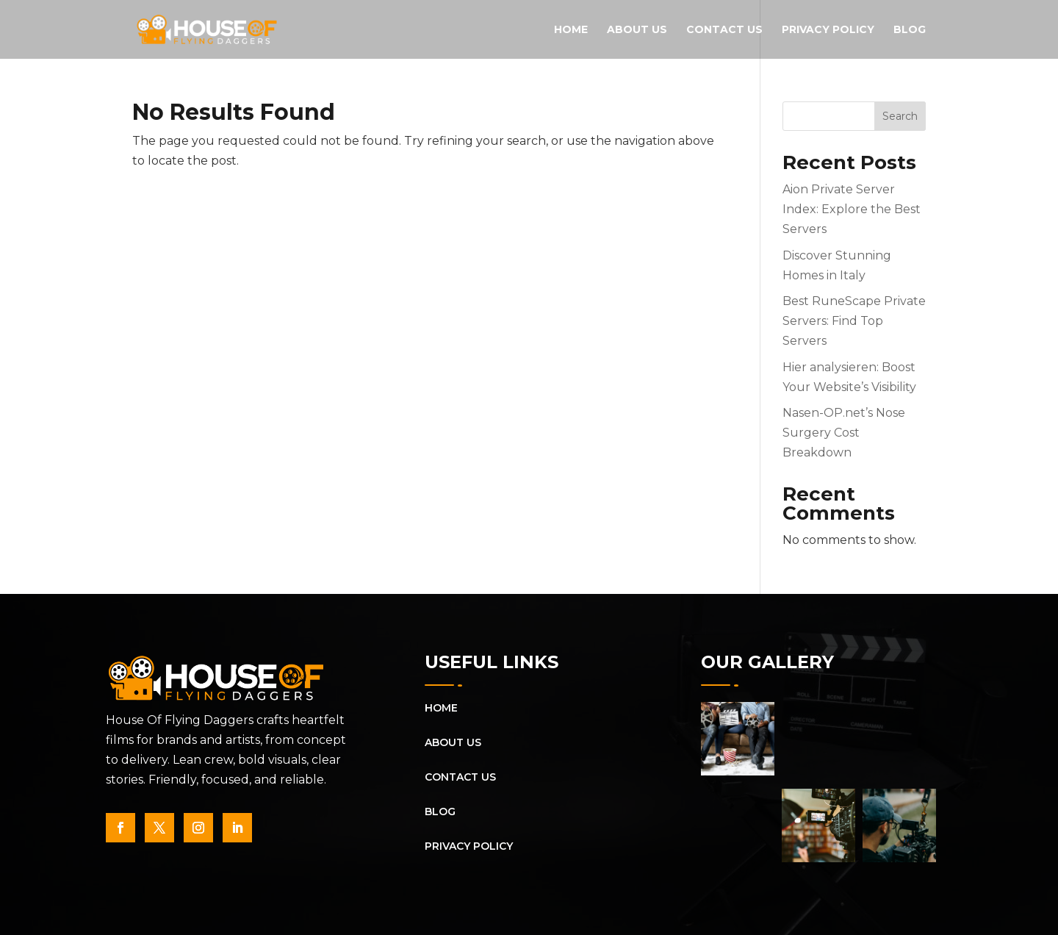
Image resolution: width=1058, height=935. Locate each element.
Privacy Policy (828, 30)
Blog (909, 30)
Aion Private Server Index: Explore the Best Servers (851, 209)
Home (571, 30)
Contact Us (724, 30)
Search (900, 116)
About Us (637, 30)
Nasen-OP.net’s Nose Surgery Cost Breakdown (843, 432)
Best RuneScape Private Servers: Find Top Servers (854, 321)
